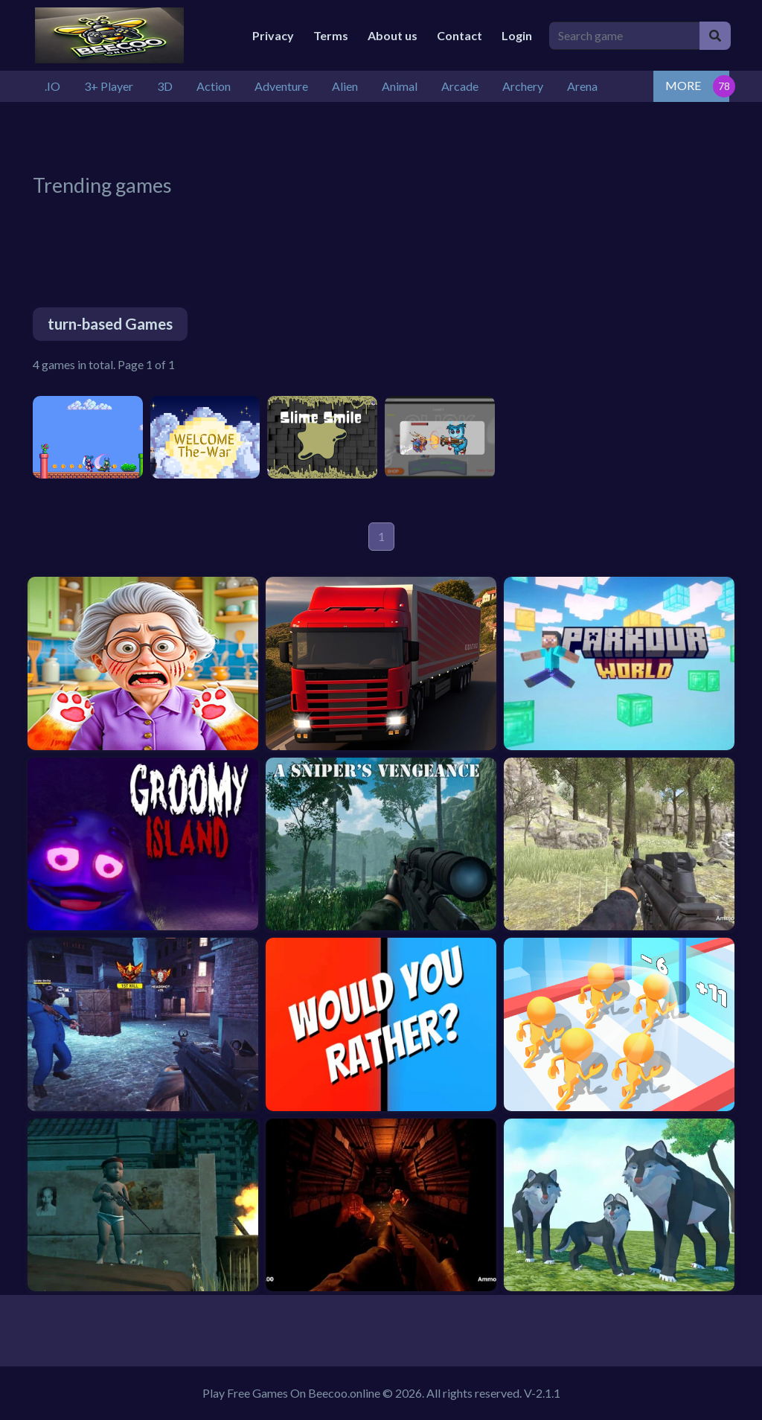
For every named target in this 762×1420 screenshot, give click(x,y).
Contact (459, 35)
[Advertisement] (394, 135)
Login (517, 35)
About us (392, 35)
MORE (683, 85)
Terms (330, 35)
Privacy (273, 35)
